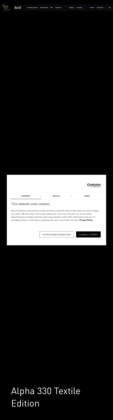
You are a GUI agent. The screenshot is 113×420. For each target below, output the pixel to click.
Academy (79, 7)
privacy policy (86, 220)
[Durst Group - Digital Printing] (17, 7)
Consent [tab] (25, 196)
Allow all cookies (88, 234)
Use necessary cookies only (56, 234)
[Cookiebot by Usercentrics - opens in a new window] (91, 185)
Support (71, 7)
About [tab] (87, 196)
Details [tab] (57, 196)
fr (110, 7)
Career (92, 7)
